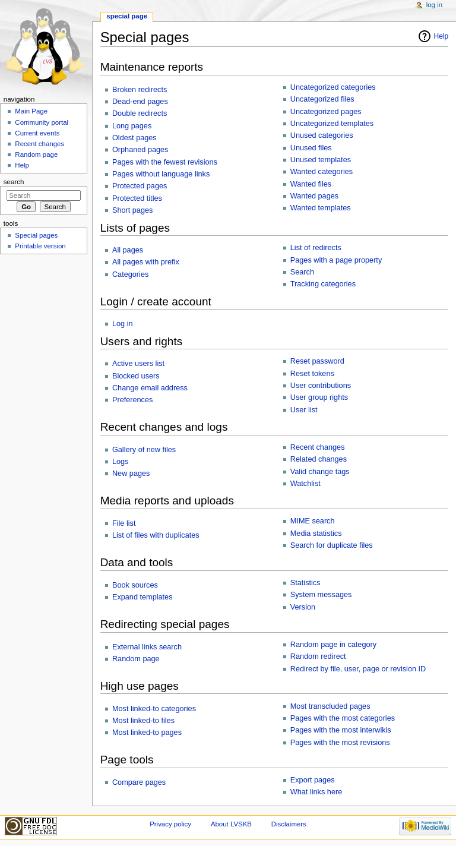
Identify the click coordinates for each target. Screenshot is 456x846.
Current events (37, 133)
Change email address (150, 388)
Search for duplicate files (331, 545)
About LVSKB (231, 824)
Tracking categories (323, 284)
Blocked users (136, 376)
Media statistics (316, 533)
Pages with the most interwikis (340, 730)
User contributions (320, 385)
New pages (131, 473)
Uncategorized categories (333, 87)
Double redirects (139, 113)
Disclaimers (288, 824)
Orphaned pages (140, 150)
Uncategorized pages (326, 112)
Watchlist (305, 483)
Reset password (317, 361)
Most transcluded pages (330, 706)
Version (302, 607)
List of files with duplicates (156, 535)
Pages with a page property (336, 260)
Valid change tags (320, 472)
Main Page (31, 111)
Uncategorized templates (331, 123)
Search (302, 272)
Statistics (305, 583)
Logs (120, 461)
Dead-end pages (140, 101)
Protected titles (137, 198)
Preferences (132, 400)
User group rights (319, 397)
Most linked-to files (143, 720)
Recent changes (317, 447)
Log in (122, 324)
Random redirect (318, 656)
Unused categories (321, 135)
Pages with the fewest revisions (164, 162)
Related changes (318, 459)
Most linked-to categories (154, 709)
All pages (127, 250)
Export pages (312, 780)
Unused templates (320, 160)
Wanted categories (321, 172)
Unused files (311, 148)
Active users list (138, 363)
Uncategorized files (322, 99)
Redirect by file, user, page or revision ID (358, 669)
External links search (147, 647)
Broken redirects (139, 90)
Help (441, 36)
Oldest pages (134, 138)
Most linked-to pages (147, 732)
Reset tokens (312, 374)
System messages (321, 595)
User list (304, 410)
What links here (316, 792)
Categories (130, 274)
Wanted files (310, 184)
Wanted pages (314, 196)
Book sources (135, 585)
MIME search (312, 521)
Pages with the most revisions (340, 742)
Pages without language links (161, 174)
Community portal (41, 122)
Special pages (36, 235)
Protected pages (139, 186)
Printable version (40, 246)
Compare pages (139, 782)
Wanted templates (320, 208)
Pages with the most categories (342, 718)
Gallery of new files (144, 450)
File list (123, 523)
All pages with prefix (145, 262)
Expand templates (142, 597)
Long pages (131, 126)
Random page (136, 659)
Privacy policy (170, 824)
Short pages (132, 210)
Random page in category (333, 644)
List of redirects (315, 248)
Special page (126, 16)
